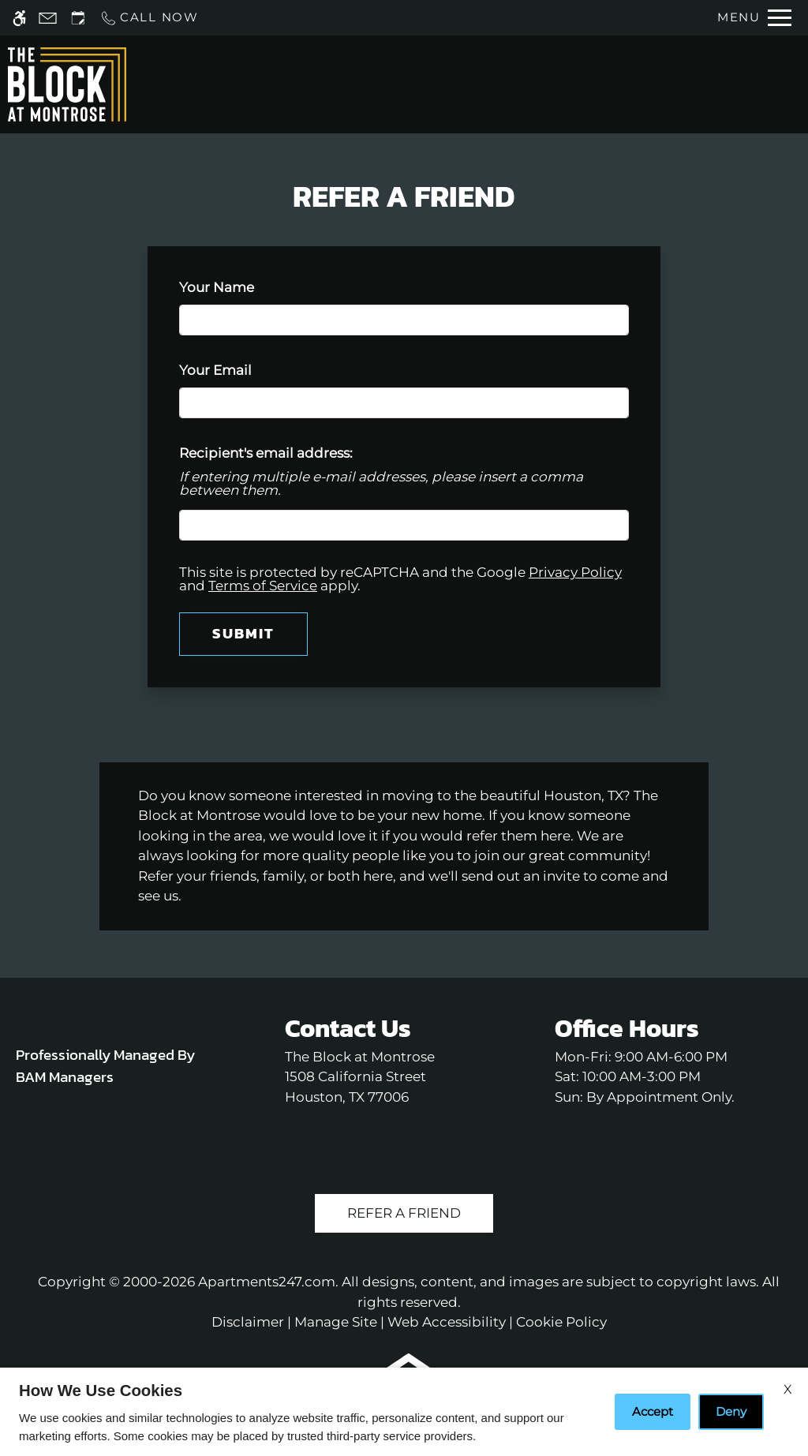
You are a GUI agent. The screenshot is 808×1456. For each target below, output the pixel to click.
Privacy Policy (575, 572)
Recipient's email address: (266, 453)
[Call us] (149, 18)
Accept (652, 1411)
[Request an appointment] (78, 18)
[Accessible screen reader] (19, 18)
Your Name (245, 287)
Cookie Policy (561, 1322)
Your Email (244, 370)
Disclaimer (247, 1322)
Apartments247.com (266, 1281)
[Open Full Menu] (754, 18)
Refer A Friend (404, 1213)
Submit (243, 633)
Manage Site (335, 1322)
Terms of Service (262, 585)
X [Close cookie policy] (788, 1389)
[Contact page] (47, 18)
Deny (731, 1411)
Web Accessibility (446, 1322)
